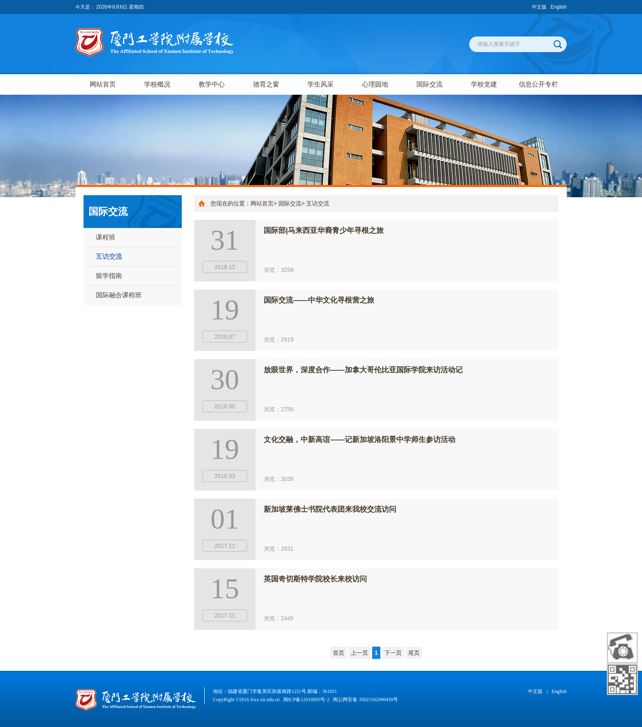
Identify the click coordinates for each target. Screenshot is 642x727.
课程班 (105, 237)
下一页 (393, 653)
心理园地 (375, 84)
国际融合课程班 (119, 295)
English (559, 7)
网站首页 (103, 84)
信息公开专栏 (538, 84)
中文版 (539, 7)
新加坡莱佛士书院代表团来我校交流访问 (330, 509)
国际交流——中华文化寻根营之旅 (319, 300)
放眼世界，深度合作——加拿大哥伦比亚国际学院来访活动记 (363, 370)
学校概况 (157, 84)
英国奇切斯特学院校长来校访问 (315, 579)
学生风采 (320, 84)
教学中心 (212, 84)
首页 (338, 653)
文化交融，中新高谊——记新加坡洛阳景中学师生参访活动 (359, 439)
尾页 (414, 653)
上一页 (359, 653)
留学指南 (109, 275)
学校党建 (484, 84)
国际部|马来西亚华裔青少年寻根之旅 (324, 230)
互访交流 (109, 256)
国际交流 (429, 84)
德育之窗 (266, 84)
